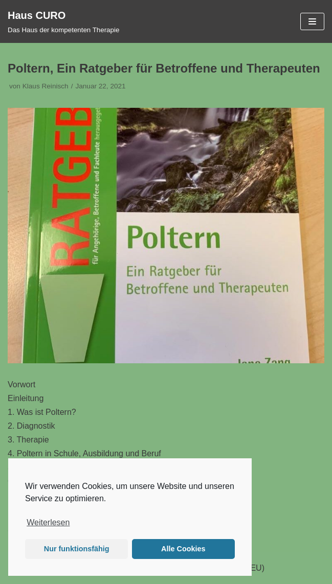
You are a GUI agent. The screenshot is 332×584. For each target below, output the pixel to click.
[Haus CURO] (63, 21)
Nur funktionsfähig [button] (76, 549)
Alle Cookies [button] (183, 549)
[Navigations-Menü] (312, 21)
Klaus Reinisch (46, 86)
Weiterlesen (48, 522)
